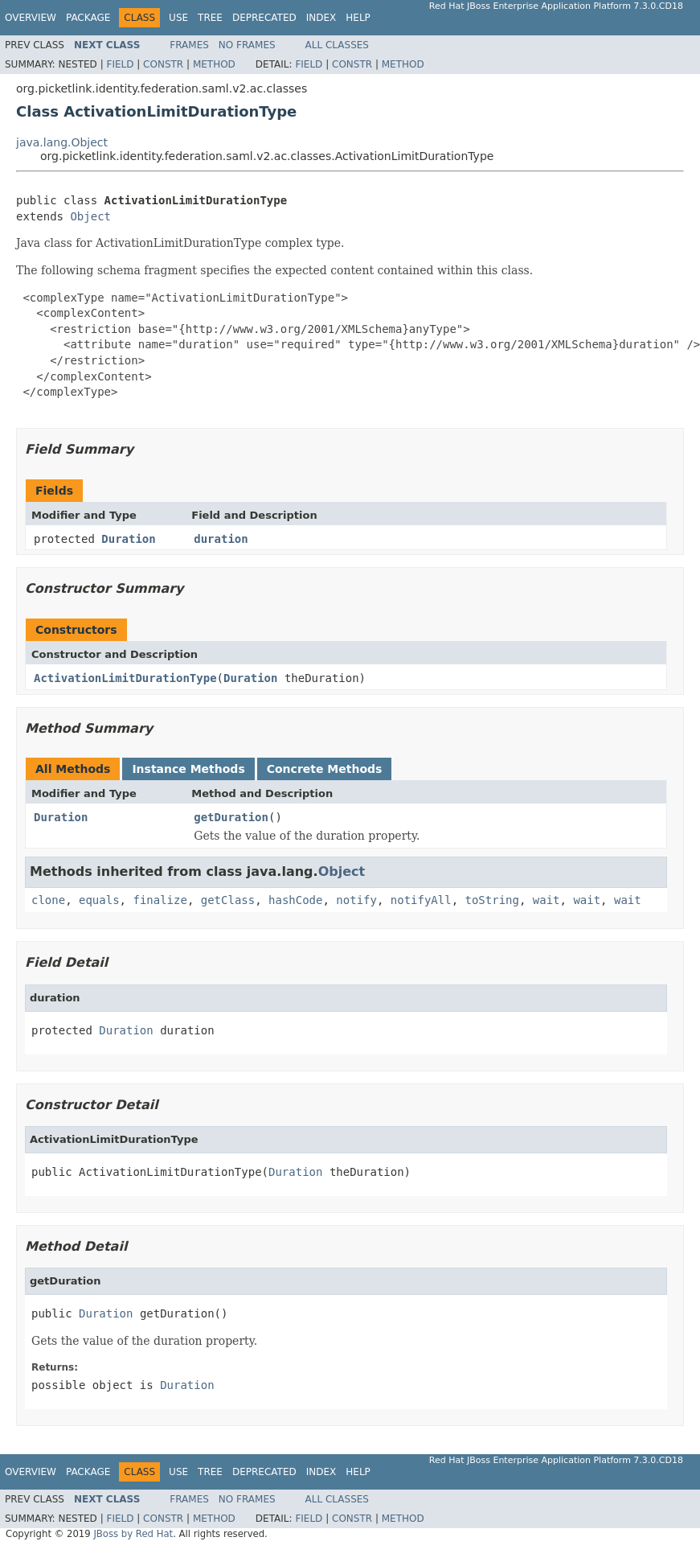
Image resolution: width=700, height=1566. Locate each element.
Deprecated (264, 17)
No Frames (247, 45)
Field (119, 64)
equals (99, 900)
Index (321, 17)
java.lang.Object (62, 142)
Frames (189, 45)
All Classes (337, 45)
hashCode (295, 900)
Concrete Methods (325, 768)
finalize (159, 900)
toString (492, 900)
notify (356, 900)
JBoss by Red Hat (133, 1533)
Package (88, 17)
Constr (163, 64)
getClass (228, 900)
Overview (30, 17)
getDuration (231, 817)
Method (214, 64)
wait (546, 900)
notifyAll (421, 900)
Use (178, 17)
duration (221, 538)
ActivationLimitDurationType (125, 678)
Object (90, 216)
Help (358, 17)
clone (48, 900)
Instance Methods (188, 768)
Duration (128, 538)
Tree (210, 17)
